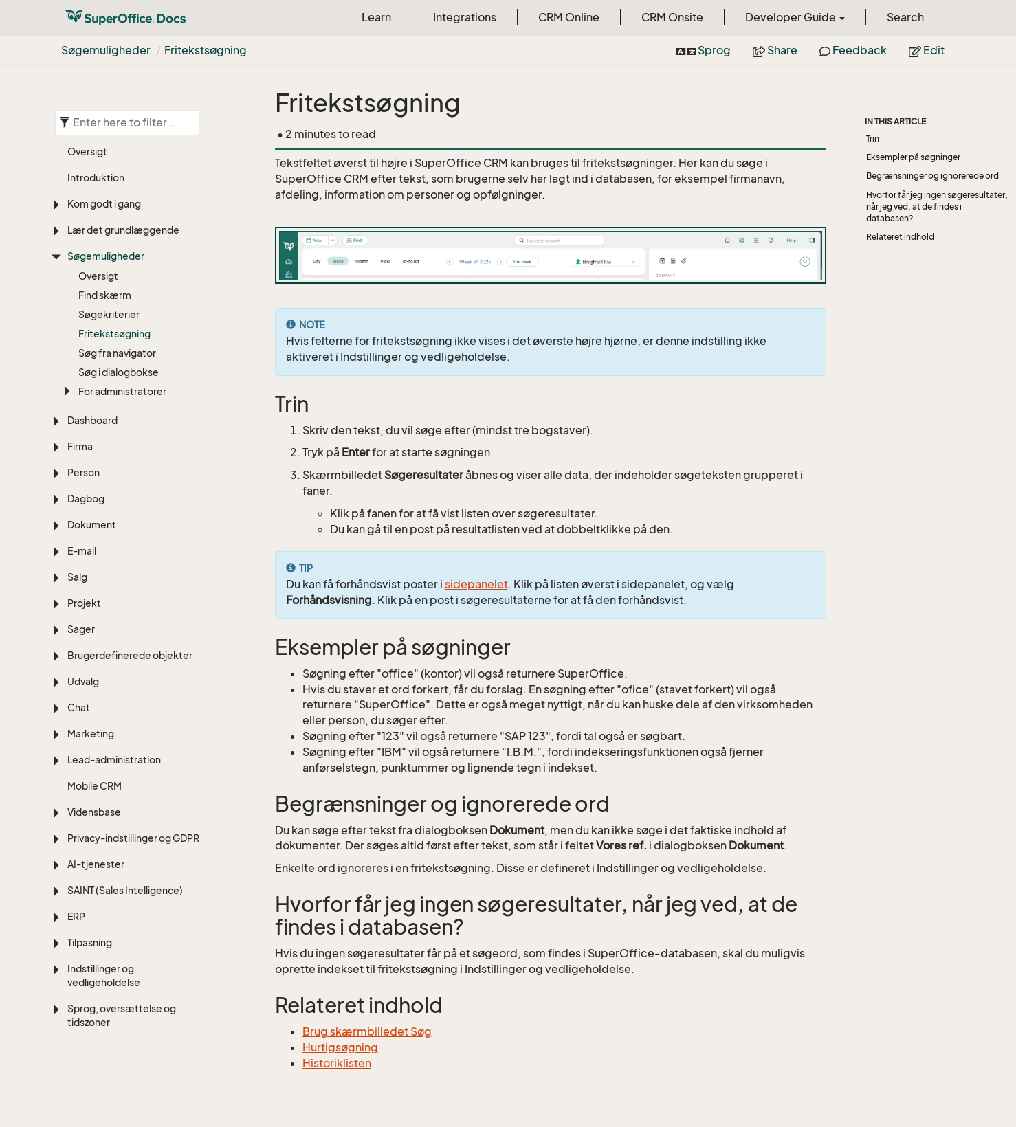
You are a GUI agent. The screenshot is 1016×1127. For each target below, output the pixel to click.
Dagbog (85, 498)
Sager (81, 629)
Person (83, 472)
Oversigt (87, 151)
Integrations (464, 17)
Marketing (90, 733)
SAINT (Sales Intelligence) (125, 890)
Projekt (84, 603)
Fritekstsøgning (205, 50)
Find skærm (104, 295)
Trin (872, 138)
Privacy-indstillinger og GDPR (133, 838)
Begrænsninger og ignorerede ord (932, 175)
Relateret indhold (900, 237)
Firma (80, 446)
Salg (77, 577)
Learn (376, 17)
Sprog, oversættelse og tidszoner (121, 1015)
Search (905, 17)
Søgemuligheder (106, 50)
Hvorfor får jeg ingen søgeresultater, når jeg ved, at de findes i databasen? (937, 206)
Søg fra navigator (117, 353)
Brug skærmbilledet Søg (367, 1031)
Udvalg (83, 681)
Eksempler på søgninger (913, 157)
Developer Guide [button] (795, 17)
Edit (927, 50)
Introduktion (95, 177)
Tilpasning (89, 942)
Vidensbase (94, 812)
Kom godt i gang (104, 204)
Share (775, 50)
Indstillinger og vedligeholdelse (103, 975)
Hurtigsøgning (340, 1047)
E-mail (81, 551)
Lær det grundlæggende (123, 230)
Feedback (853, 50)
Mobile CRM (94, 786)
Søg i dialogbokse (118, 372)
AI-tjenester (95, 864)
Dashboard (92, 420)
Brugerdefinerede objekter (129, 655)
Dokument (91, 525)
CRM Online (568, 17)
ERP (76, 916)
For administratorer (122, 391)
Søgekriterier (109, 314)
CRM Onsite (672, 17)
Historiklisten (336, 1063)
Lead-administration (114, 760)
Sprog (703, 50)
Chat (78, 707)
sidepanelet (476, 584)
